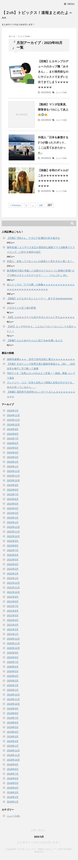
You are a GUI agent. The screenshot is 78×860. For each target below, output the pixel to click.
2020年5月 (12, 671)
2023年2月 (12, 517)
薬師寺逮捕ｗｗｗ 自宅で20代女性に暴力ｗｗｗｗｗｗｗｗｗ (41, 359)
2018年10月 (13, 759)
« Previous (15, 205)
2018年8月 (12, 769)
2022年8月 (12, 545)
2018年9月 (12, 764)
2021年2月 (12, 629)
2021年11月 (13, 587)
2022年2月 (12, 573)
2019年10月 (13, 704)
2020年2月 (12, 685)
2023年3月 (12, 513)
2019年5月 (12, 727)
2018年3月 (12, 792)
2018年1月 (12, 801)
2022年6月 (12, 555)
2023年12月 (13, 471)
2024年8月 (12, 434)
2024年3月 (12, 457)
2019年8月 (12, 713)
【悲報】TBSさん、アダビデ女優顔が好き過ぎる (33, 238)
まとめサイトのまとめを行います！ (39, 842)
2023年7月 (12, 494)
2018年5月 (12, 783)
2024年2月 (12, 461)
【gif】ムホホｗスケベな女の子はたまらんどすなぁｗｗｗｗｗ (41, 317)
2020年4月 (12, 676)
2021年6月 (12, 610)
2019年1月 (12, 745)
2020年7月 (12, 662)
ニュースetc (61, 92)
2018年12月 (13, 750)
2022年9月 (12, 541)
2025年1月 (12, 410)
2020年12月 (13, 638)
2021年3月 (12, 624)
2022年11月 (13, 531)
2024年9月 (12, 429)
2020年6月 (12, 666)
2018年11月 (13, 755)
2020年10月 (13, 648)
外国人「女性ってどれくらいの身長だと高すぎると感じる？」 (41, 261)
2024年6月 (12, 443)
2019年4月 (12, 731)
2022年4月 (12, 564)
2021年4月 (12, 620)
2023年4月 (12, 508)
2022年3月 (12, 569)
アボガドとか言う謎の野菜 (21, 307)
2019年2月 (12, 741)
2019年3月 (12, 736)
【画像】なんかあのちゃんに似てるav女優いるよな (35, 340)
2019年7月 (12, 718)
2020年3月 (12, 680)
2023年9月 (12, 485)
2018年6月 (12, 778)
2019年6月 (12, 722)
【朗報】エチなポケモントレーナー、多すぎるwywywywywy (39, 298)
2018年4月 (12, 787)
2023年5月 (12, 503)
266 (41, 205)
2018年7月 (12, 773)
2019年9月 (12, 708)
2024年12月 (13, 415)
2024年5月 (12, 447)
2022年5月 (12, 559)
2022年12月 (13, 527)
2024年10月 (13, 424)
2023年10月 (13, 480)
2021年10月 (13, 592)
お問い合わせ (38, 830)
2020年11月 (13, 643)
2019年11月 (13, 699)
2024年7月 (12, 438)
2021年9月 (12, 596)
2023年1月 (12, 522)
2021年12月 (13, 582)
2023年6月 (12, 499)
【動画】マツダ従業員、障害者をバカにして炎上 (53, 109)
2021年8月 (12, 601)
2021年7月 (12, 606)
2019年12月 (13, 694)
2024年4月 (12, 452)
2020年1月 (12, 690)
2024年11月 (13, 420)
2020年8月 (12, 657)
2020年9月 (12, 652)
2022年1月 (12, 578)
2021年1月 (12, 634)
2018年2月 (12, 797)
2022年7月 (12, 550)
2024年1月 (12, 466)
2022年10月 (13, 536)
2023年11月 (13, 475)
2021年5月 (12, 615)
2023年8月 (12, 489)
